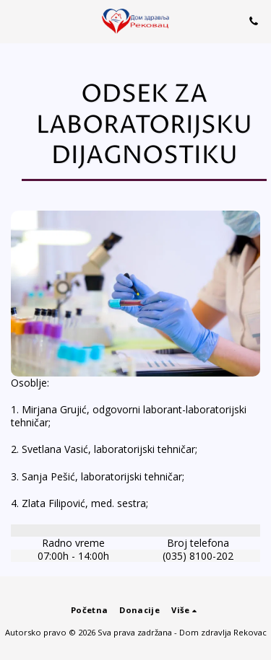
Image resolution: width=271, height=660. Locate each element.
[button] (16, 20)
